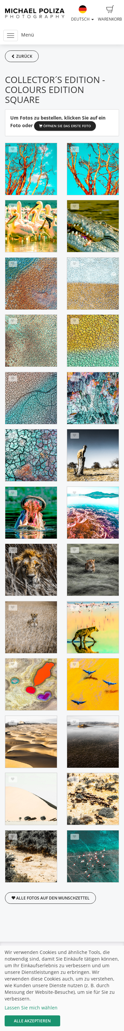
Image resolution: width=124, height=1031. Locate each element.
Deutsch (82, 13)
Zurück (21, 56)
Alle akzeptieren (32, 1021)
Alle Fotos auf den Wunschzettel (50, 898)
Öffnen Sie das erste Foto (65, 126)
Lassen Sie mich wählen (31, 1007)
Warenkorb (110, 13)
